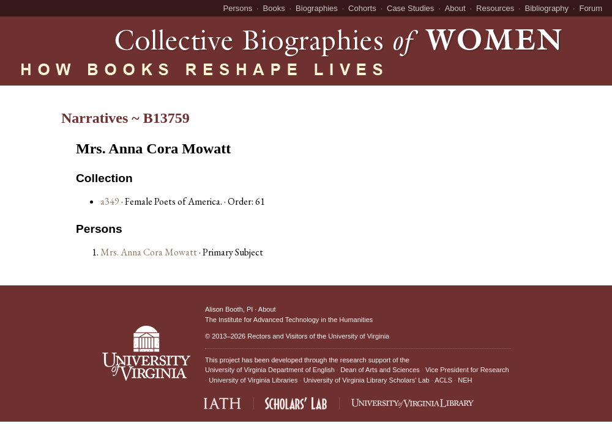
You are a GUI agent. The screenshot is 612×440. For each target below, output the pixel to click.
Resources (495, 8)
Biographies (317, 8)
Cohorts (362, 8)
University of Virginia (358, 336)
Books (274, 8)
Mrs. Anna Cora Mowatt (149, 252)
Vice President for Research (467, 369)
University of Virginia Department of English (270, 369)
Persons (238, 8)
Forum (590, 8)
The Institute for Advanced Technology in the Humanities (289, 319)
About (455, 8)
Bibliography (547, 8)
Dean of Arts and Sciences (380, 369)
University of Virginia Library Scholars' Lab (367, 380)
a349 (109, 201)
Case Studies (410, 8)
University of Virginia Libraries (253, 380)
